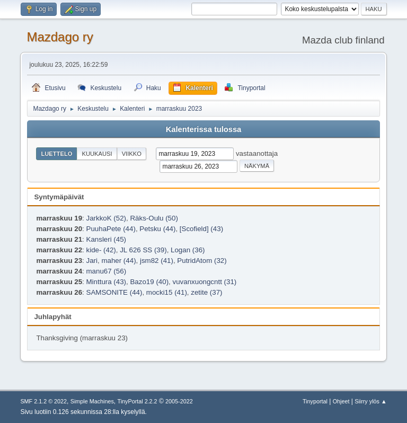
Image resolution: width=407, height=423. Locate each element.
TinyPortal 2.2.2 (137, 401)
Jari (92, 261)
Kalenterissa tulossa (204, 129)
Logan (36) (188, 250)
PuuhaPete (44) (111, 229)
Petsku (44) (157, 229)
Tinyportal (315, 401)
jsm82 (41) (156, 261)
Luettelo (56, 154)
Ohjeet (341, 401)
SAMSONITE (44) (114, 292)
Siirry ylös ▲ (370, 401)
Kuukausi (97, 154)
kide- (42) (101, 250)
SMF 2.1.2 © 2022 (43, 401)
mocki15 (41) (166, 292)
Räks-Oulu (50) (154, 218)
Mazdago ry (59, 37)
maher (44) (118, 261)
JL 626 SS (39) (143, 250)
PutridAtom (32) (201, 261)
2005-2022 (179, 401)
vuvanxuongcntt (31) (204, 282)
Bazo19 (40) (149, 282)
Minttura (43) (106, 282)
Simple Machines (92, 401)
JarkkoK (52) (106, 218)
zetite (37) (206, 292)
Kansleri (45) (106, 239)
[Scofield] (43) (201, 229)
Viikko (131, 154)
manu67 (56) (106, 271)
